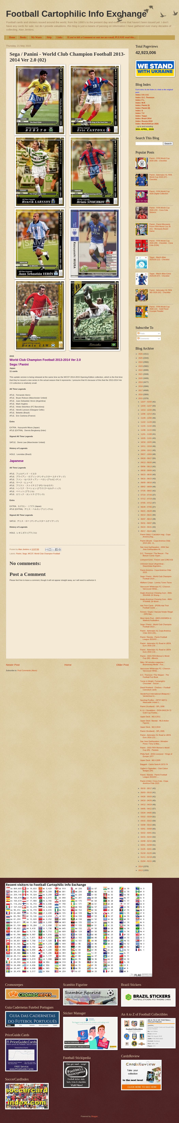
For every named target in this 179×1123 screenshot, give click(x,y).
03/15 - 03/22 (146, 821)
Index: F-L (140, 100)
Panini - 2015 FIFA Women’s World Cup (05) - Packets (154, 749)
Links (59, 37)
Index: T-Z (140, 113)
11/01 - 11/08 (146, 434)
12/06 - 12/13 (146, 414)
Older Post (122, 664)
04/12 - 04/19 (146, 805)
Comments (143, 339)
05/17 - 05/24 (146, 531)
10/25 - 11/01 (146, 438)
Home (12, 37)
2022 (140, 370)
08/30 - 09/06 (146, 470)
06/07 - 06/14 (146, 519)
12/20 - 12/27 (146, 406)
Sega (24, 554)
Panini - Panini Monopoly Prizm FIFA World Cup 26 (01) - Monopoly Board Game (159, 227)
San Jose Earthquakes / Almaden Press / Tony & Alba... (154, 742)
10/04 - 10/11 (146, 450)
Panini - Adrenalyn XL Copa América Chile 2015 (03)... (155, 632)
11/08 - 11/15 (146, 430)
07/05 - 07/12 (146, 503)
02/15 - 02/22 (146, 837)
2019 (140, 382)
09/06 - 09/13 (146, 466)
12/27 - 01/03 (146, 402)
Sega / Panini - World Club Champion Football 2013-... (155, 625)
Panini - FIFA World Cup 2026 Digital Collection (159, 192)
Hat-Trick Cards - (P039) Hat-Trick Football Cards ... (154, 607)
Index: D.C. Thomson (145, 97)
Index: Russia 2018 (144, 121)
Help (49, 37)
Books (23, 37)
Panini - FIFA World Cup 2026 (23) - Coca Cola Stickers (159, 210)
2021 (140, 374)
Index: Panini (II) (143, 108)
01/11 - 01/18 (146, 857)
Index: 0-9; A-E (142, 95)
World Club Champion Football (47, 554)
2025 (140, 358)
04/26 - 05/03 (146, 797)
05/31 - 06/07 (146, 523)
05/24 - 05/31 (146, 527)
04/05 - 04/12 (146, 809)
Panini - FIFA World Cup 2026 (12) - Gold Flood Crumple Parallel (159, 309)
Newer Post (13, 664)
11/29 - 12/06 (146, 418)
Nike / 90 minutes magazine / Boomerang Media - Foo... (152, 663)
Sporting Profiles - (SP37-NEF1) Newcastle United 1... (153, 701)
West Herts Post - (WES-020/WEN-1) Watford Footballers (155, 619)
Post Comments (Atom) (27, 670)
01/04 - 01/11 (146, 861)
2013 (140, 870)
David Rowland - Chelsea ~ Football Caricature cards (155, 688)
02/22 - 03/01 (146, 833)
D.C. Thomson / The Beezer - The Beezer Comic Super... (154, 554)
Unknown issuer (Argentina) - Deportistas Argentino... (152, 565)
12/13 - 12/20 (146, 410)
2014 (140, 866)
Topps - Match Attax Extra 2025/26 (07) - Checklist (160, 275)
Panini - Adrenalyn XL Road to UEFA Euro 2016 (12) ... (155, 736)
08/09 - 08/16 (146, 483)
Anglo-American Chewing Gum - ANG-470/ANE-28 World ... (156, 600)
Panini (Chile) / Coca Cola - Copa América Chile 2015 (154, 782)
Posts (141, 333)
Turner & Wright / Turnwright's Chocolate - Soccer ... (152, 682)
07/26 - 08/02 (146, 491)
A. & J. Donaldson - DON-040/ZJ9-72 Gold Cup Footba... (155, 711)
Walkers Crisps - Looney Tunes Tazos (156, 583)
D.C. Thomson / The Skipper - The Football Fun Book (154, 676)
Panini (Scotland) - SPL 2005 (152, 731)
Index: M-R (140, 103)
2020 (140, 378)
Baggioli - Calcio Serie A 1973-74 (154, 764)
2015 (140, 398)
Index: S (139, 111)
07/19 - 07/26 (146, 495)
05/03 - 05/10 (146, 792)
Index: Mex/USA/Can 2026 (147, 124)
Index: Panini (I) (143, 105)
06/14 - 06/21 (146, 515)
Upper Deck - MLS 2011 (150, 717)
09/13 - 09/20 (146, 462)
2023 (140, 366)
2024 (140, 362)
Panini (18, 554)
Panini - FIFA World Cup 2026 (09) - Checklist (159, 159)
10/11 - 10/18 (146, 446)
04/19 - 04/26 (146, 800)
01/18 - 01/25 (146, 853)
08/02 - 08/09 (146, 487)
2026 (140, 354)
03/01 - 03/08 (146, 829)
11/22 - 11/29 (146, 422)
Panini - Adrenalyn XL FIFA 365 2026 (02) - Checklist (160, 291)
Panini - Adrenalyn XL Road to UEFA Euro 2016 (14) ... (155, 644)
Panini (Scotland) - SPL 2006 (152, 706)
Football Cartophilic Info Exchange (76, 14)
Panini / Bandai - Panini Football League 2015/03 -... (153, 638)
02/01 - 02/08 (146, 845)
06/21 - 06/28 (146, 511)
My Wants (36, 37)
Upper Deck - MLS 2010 (150, 727)
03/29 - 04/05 (146, 813)
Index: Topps (141, 116)
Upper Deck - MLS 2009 (150, 760)
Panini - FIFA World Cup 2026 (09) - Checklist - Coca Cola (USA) (161, 243)
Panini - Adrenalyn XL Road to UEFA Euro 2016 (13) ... (155, 651)
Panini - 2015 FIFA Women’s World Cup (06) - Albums (154, 657)
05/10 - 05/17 (146, 788)
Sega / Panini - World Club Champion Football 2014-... (155, 577)
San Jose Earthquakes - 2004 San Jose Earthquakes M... (154, 548)
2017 (140, 390)
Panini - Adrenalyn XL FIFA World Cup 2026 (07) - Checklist (160, 177)
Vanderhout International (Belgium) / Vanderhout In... (155, 695)
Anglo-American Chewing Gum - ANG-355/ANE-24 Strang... (156, 594)
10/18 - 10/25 (146, 442)
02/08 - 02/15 (146, 841)
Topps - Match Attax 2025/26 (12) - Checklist (159, 258)
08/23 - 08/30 (146, 474)
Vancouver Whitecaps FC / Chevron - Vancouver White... (155, 588)
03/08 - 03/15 (146, 825)
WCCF (30, 554)
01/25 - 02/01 (146, 849)
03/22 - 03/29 (146, 817)
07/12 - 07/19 (146, 499)
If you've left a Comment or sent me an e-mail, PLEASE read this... (101, 37)
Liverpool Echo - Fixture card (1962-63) (156, 560)
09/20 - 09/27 (146, 458)
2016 (140, 394)
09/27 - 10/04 (146, 454)
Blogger (94, 1116)
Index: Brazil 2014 (143, 118)
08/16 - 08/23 (146, 479)
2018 (140, 386)
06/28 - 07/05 (146, 507)
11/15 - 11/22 (146, 426)
